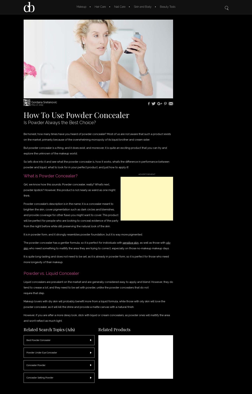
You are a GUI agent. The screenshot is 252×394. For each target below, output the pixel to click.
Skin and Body (143, 6)
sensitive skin (131, 242)
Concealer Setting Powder (39, 377)
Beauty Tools (167, 6)
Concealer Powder (36, 365)
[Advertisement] (147, 199)
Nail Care (119, 6)
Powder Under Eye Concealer (41, 352)
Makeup (81, 6)
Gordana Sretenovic (44, 102)
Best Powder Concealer (38, 340)
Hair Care (100, 6)
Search (226, 6)
